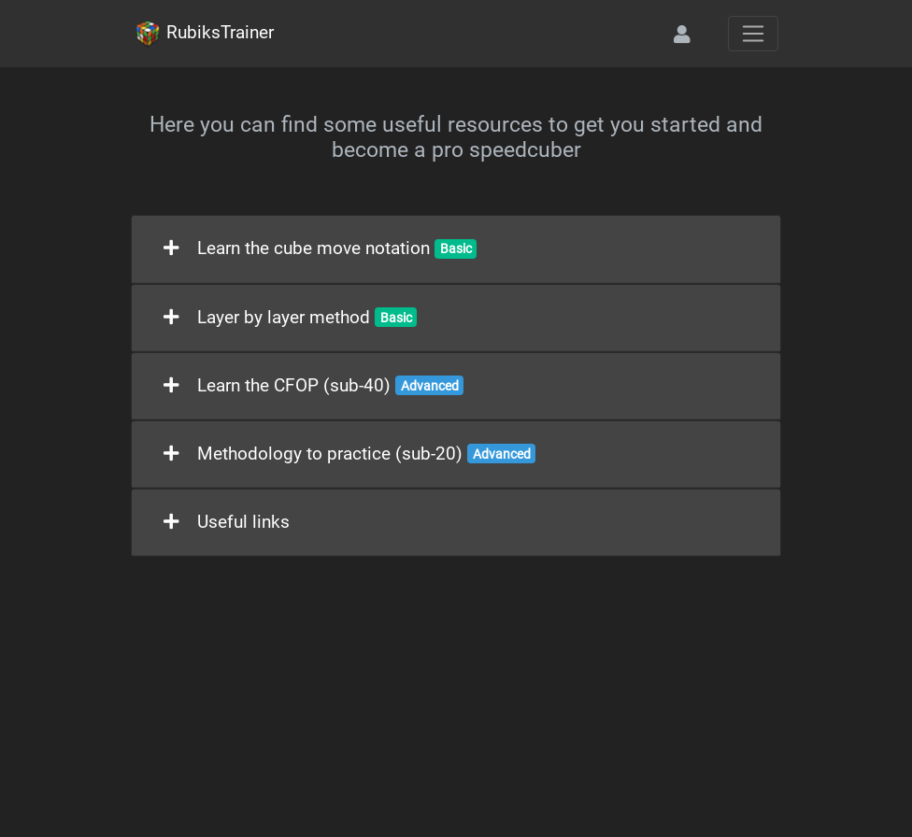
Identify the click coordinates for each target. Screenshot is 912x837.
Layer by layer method (290, 317)
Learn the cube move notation (320, 248)
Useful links (227, 522)
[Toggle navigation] (753, 33)
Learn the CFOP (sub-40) (313, 386)
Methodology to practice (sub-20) (349, 454)
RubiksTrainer (204, 34)
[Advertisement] (456, 697)
